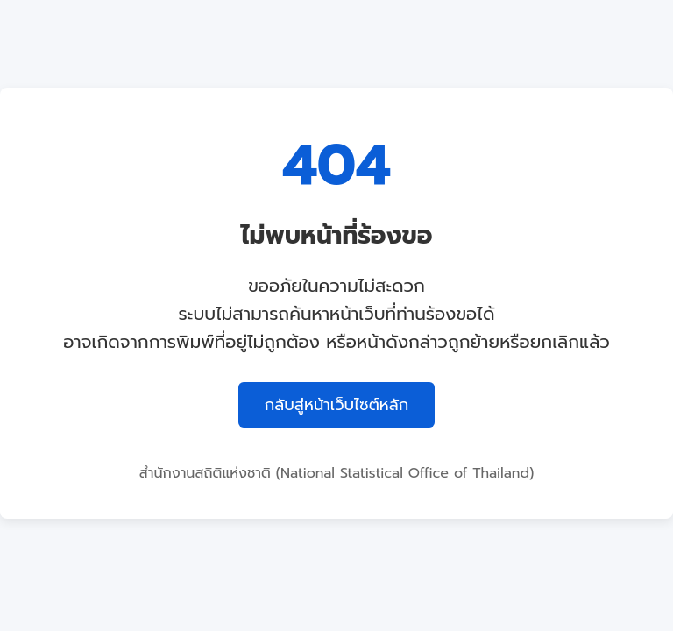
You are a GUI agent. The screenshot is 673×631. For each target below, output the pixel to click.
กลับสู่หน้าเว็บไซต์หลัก (337, 405)
